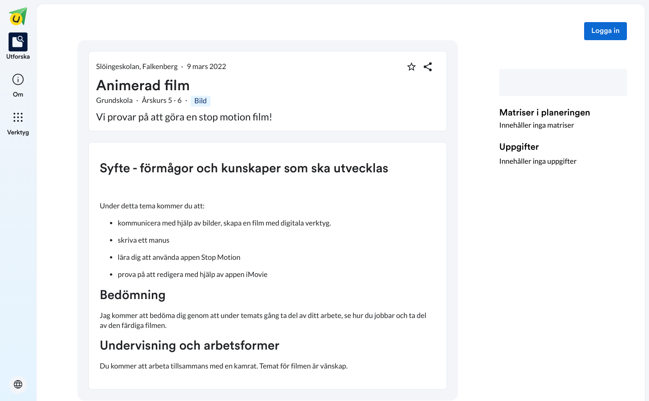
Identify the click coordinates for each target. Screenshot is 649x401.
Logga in (605, 31)
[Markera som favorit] (411, 67)
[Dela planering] (428, 67)
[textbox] (268, 266)
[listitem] (18, 46)
